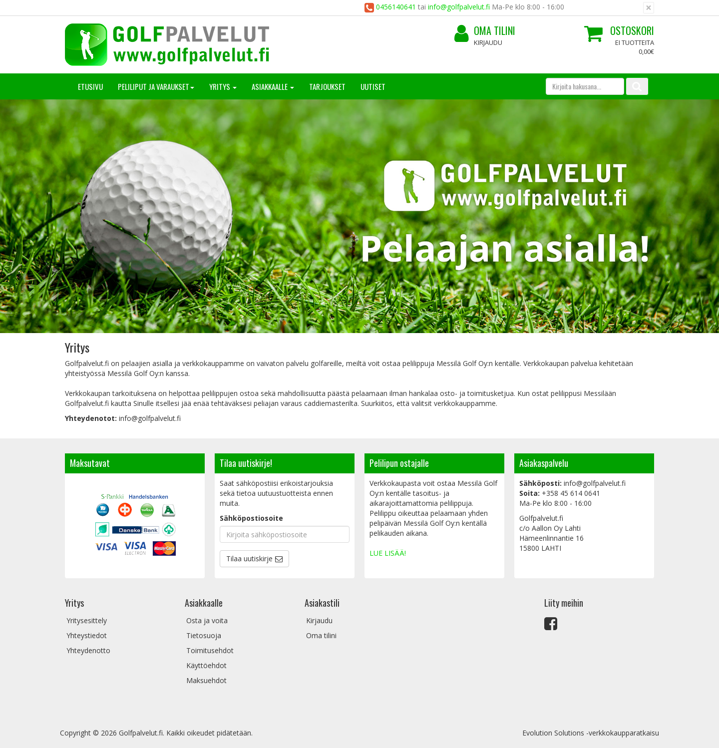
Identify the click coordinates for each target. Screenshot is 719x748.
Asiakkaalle (273, 86)
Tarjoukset (327, 86)
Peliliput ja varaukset (156, 86)
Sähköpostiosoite (251, 518)
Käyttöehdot (206, 665)
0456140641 (397, 6)
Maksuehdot (206, 680)
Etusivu (90, 86)
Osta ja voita (207, 620)
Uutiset (372, 86)
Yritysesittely (86, 620)
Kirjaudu (488, 42)
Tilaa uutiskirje (249, 558)
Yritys (223, 86)
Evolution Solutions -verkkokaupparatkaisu (590, 733)
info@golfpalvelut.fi (459, 6)
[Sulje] (648, 7)
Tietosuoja (203, 635)
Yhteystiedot (86, 635)
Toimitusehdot (210, 650)
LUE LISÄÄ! (387, 553)
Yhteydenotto (88, 650)
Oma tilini (484, 30)
